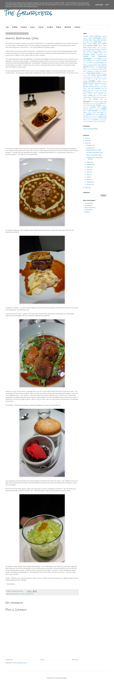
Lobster (85, 81)
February (89, 182)
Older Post (75, 659)
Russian (97, 103)
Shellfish (104, 109)
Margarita (104, 81)
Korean (84, 78)
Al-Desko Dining (88, 36)
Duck (17, 593)
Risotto (101, 101)
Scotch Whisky (102, 107)
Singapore (95, 110)
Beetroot (105, 42)
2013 (86, 187)
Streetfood (85, 116)
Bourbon (104, 43)
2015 (86, 140)
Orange (101, 90)
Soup (105, 112)
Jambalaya (85, 77)
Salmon (105, 103)
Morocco (85, 86)
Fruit (84, 71)
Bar (98, 40)
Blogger (64, 678)
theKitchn (87, 212)
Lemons (93, 78)
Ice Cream (22, 593)
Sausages (93, 107)
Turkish (99, 119)
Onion (88, 90)
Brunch (85, 47)
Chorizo (93, 54)
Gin (97, 71)
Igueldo (32, 51)
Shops (89, 110)
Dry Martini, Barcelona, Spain (94, 152)
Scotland (85, 108)
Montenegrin (104, 84)
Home (7, 27)
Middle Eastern (94, 84)
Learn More (99, 5)
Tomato (95, 119)
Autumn (105, 38)
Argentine (85, 38)
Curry (105, 62)
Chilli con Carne (88, 52)
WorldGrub (50, 27)
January (89, 184)
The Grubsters (28, 13)
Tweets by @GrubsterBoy (90, 129)
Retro (92, 101)
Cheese (89, 51)
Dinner (95, 64)
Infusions (99, 75)
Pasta (88, 92)
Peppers (85, 95)
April (88, 177)
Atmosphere (97, 38)
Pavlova (95, 93)
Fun (87, 71)
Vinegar (91, 121)
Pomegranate (86, 97)
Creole (93, 62)
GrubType (14, 27)
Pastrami (93, 92)
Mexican (85, 84)
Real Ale (103, 99)
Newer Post (9, 659)
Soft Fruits (100, 112)
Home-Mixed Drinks (93, 73)
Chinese (101, 52)
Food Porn (103, 68)
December (90, 145)
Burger (89, 47)
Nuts (89, 88)
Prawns (102, 97)
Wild (98, 121)
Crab (90, 62)
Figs (105, 66)
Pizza (100, 95)
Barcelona (13, 593)
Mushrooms (92, 86)
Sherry (85, 110)
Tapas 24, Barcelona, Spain (94, 155)
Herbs (84, 73)
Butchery (94, 47)
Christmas (99, 54)
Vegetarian (104, 119)
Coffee (99, 59)
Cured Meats (99, 62)
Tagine (91, 118)
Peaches (100, 93)
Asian (90, 38)
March (89, 179)
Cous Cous (85, 62)
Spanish (27, 593)
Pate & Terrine (87, 93)
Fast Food (101, 66)
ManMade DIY (89, 205)
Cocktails (87, 58)
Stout (105, 114)
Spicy (94, 114)
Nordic (101, 86)
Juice (94, 77)
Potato (98, 97)
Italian (104, 75)
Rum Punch (92, 103)
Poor (92, 97)
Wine (100, 121)
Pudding (95, 99)
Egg (84, 66)
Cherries (94, 51)
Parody (85, 92)
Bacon (90, 40)
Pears (105, 93)
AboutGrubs (68, 27)
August (89, 167)
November (90, 148)
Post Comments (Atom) (20, 663)
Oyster (105, 90)
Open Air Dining (95, 90)
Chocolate (86, 54)
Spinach (98, 114)
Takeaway (96, 118)
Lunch (99, 81)
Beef (95, 42)
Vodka (94, 121)
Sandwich (98, 105)
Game (90, 71)
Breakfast (89, 45)
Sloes (100, 110)
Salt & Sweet (86, 105)
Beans (91, 42)
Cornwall (98, 60)
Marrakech (91, 83)
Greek (100, 71)
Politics (105, 95)
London (92, 81)
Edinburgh (104, 64)
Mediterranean (103, 83)
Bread (84, 45)
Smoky (89, 112)
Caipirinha (104, 47)
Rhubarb (96, 101)
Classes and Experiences (95, 56)
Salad (101, 103)
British (95, 45)
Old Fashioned (95, 88)
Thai (84, 119)
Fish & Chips (90, 67)
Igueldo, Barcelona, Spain (93, 150)
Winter (103, 121)
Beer (100, 42)
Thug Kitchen (88, 209)
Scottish (91, 108)
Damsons (85, 64)
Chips (105, 52)
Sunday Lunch (95, 116)
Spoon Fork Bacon (90, 207)
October (89, 162)
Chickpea (104, 51)
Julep (97, 77)
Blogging (90, 43)
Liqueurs (104, 78)
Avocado (85, 40)
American (97, 36)
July (88, 169)
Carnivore (85, 49)
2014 (86, 143)
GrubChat (77, 27)
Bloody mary (97, 43)
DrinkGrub (24, 27)
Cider (105, 54)
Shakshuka (96, 108)
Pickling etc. (92, 95)
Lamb (88, 79)
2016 (86, 138)
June (88, 172)
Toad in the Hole (89, 119)
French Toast (90, 69)
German (94, 71)
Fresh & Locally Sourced (100, 69)
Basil (84, 42)
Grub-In (32, 27)
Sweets (88, 118)
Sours (84, 114)
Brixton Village (103, 45)
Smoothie (94, 112)
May (88, 174)
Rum (88, 103)
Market (85, 83)
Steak (31, 593)
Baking (95, 40)
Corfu (94, 60)
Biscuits (85, 43)
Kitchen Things (103, 77)
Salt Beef (93, 105)
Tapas (100, 118)
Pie (97, 95)
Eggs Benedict (90, 66)
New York (97, 86)
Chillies (96, 52)
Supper (101, 116)
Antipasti (104, 36)
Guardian (104, 71)
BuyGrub (58, 27)
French (85, 69)
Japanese (90, 77)
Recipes (86, 101)
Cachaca (99, 47)
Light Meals (98, 78)
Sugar (90, 116)
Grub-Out (40, 27)
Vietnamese (86, 121)
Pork (94, 97)
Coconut (94, 58)
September (90, 164)
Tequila (104, 118)
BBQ (88, 42)
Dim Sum (90, 64)
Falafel (96, 66)
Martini (97, 83)
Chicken (99, 51)
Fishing (96, 67)
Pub (90, 99)
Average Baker (89, 203)
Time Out (21, 53)
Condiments (89, 60)
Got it (107, 5)
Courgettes (104, 60)
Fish (84, 68)
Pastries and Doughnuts (101, 92)
